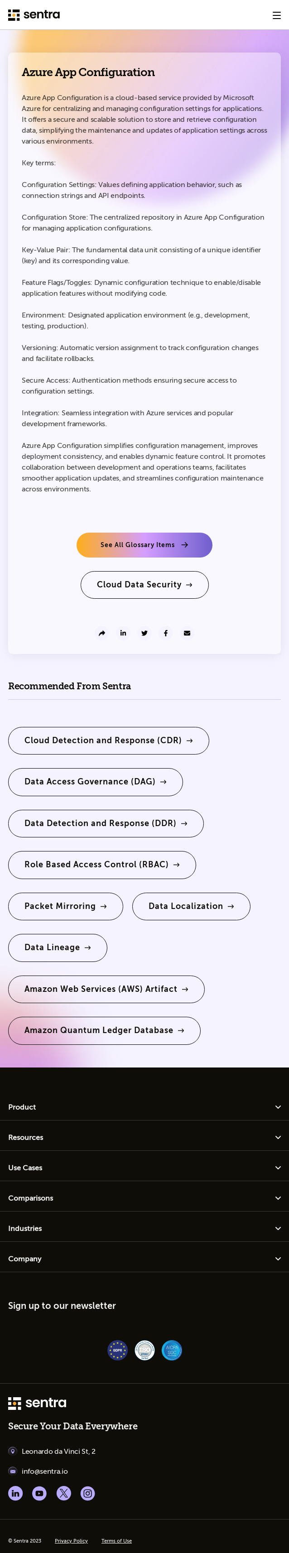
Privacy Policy (71, 1541)
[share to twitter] (144, 633)
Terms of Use (116, 1541)
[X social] (63, 1493)
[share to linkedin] (123, 633)
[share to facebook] (166, 633)
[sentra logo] (37, 1404)
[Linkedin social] (15, 1493)
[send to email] (187, 633)
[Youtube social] (39, 1493)
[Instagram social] (87, 1493)
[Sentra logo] (34, 15)
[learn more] (145, 585)
